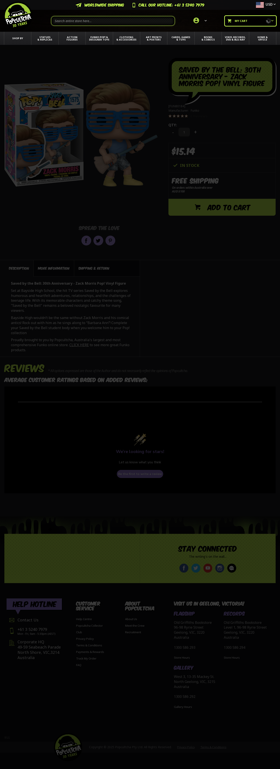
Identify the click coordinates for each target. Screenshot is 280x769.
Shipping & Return (94, 267)
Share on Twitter (98, 240)
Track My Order (86, 658)
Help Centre (84, 619)
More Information (54, 267)
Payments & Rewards (90, 652)
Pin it (110, 240)
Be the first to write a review (140, 473)
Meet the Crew (134, 626)
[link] (199, 21)
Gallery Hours (183, 707)
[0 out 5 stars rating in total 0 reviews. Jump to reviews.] (188, 116)
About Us (131, 619)
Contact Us (28, 620)
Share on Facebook (86, 240)
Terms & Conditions (89, 645)
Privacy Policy (85, 639)
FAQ (78, 665)
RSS (7, 737)
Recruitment (133, 632)
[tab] (19, 267)
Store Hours (182, 658)
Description (19, 267)
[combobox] (113, 21)
